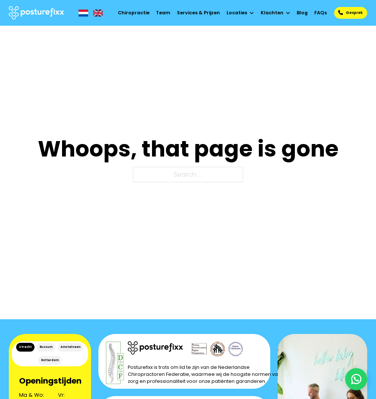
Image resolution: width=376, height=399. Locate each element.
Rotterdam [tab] (50, 360)
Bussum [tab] (46, 347)
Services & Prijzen (198, 13)
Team (163, 13)
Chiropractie (133, 13)
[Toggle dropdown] (251, 13)
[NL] (83, 13)
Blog (302, 13)
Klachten (272, 13)
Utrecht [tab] (25, 347)
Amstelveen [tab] (70, 347)
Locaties (237, 13)
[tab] (25, 347)
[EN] (98, 13)
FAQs (320, 13)
